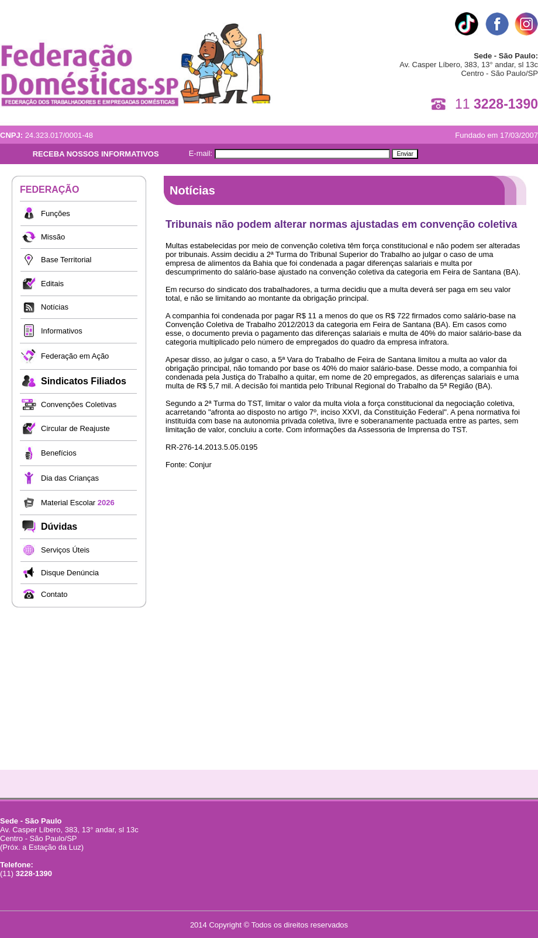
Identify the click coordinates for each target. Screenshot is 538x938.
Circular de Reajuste (75, 428)
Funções (55, 213)
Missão (53, 236)
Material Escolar (78, 502)
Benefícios (59, 453)
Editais (52, 283)
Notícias (54, 307)
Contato (54, 594)
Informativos (61, 330)
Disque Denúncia (70, 572)
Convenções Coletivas (78, 404)
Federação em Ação (75, 356)
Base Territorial (66, 259)
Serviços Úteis (65, 550)
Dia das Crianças (70, 478)
